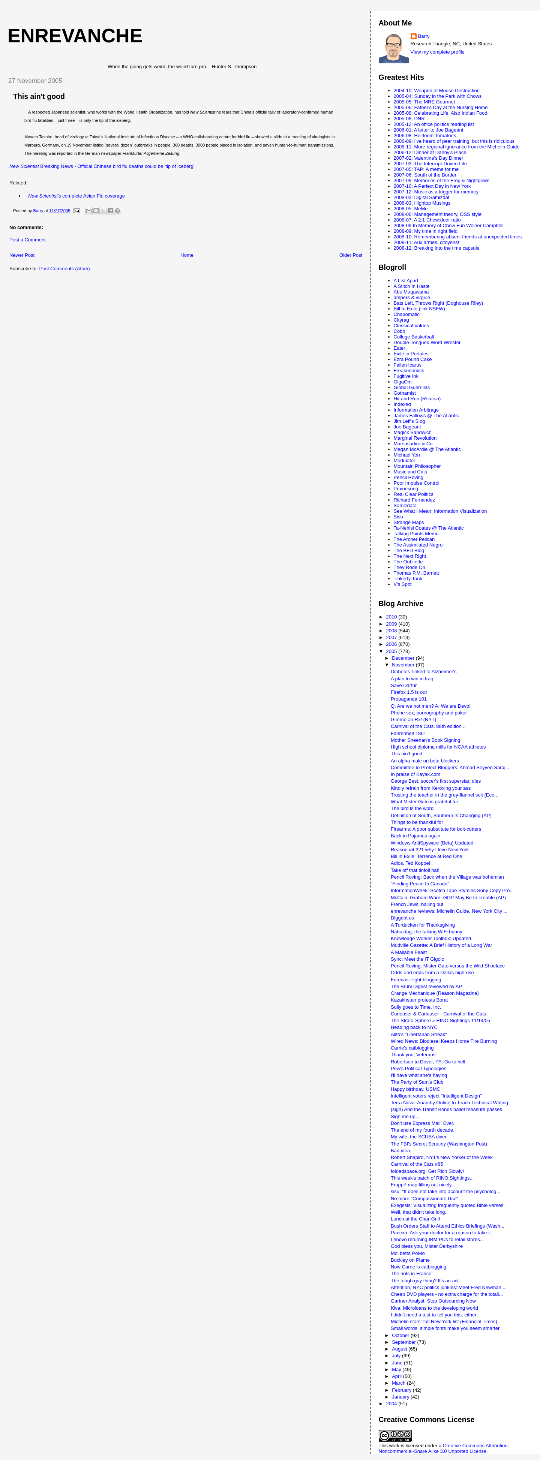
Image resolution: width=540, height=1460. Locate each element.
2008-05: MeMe (411, 208)
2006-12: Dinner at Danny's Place (430, 152)
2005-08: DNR (409, 118)
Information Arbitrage (416, 410)
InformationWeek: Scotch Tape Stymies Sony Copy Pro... (452, 890)
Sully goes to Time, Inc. (416, 1007)
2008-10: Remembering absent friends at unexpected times (458, 237)
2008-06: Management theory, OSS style (438, 214)
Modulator (405, 460)
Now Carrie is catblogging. (419, 1267)
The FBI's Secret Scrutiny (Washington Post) (439, 1144)
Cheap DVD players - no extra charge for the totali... (447, 1294)
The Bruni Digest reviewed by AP (426, 986)
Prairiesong (406, 488)
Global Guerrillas (412, 387)
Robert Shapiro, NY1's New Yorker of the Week (442, 1157)
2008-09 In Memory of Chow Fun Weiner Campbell (449, 225)
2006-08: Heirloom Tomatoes (425, 135)
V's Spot (403, 584)
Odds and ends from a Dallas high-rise (432, 972)
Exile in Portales (411, 353)
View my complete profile (438, 52)
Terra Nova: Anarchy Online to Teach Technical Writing (449, 1102)
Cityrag (401, 320)
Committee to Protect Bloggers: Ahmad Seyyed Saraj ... (451, 767)
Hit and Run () (417, 398)
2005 (392, 651)
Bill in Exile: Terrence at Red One (426, 856)
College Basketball (414, 337)
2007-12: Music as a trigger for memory (436, 192)
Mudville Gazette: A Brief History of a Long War (441, 945)
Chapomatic (407, 314)
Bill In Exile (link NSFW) (419, 308)
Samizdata (405, 505)
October (401, 1335)
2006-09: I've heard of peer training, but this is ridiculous (454, 141)
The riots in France (411, 1273)
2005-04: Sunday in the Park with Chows (438, 96)
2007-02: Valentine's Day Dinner (429, 158)
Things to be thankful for (417, 822)
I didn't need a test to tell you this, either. (434, 1315)
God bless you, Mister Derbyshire (427, 1246)
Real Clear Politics (414, 494)
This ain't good (39, 96)
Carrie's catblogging (412, 1048)
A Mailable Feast (409, 952)
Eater (399, 348)
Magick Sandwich (413, 432)
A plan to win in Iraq (412, 678)
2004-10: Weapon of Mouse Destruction (437, 90)
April (397, 1376)
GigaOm (403, 382)
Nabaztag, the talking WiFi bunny (426, 931)
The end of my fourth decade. (422, 1130)
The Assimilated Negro (418, 545)
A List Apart (406, 280)
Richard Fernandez (414, 500)
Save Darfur (404, 685)
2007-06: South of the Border (425, 175)
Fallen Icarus (408, 365)
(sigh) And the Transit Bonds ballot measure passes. (447, 1109)
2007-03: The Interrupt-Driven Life (430, 163)
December (404, 658)
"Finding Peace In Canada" (420, 883)
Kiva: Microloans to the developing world (434, 1308)
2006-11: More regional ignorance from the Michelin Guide (457, 147)
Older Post (350, 255)
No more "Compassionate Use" (424, 1198)
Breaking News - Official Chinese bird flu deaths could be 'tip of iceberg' (101, 166)
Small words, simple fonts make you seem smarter (445, 1328)
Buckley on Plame (410, 1260)
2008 (392, 630)
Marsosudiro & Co (413, 443)
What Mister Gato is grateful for (424, 801)
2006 (392, 644)
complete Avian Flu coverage (76, 196)
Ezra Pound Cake (413, 359)
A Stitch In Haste (412, 286)
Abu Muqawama (411, 292)
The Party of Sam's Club (417, 1082)
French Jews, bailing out (417, 904)
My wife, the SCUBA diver (419, 1137)
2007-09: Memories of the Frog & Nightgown (442, 180)
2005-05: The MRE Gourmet (424, 102)
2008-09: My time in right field (426, 231)
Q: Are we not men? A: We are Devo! (431, 706)
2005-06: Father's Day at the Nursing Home (441, 107)
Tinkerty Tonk (408, 578)
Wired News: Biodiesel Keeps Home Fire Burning (444, 1041)
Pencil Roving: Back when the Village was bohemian (447, 877)
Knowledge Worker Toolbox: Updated (431, 938)
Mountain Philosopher (417, 466)
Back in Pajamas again (415, 836)
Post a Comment (27, 240)
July (397, 1355)
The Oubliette (408, 562)
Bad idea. (401, 1150)
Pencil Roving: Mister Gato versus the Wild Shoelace (448, 966)
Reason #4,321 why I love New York (430, 849)
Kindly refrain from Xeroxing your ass (431, 788)
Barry (424, 36)
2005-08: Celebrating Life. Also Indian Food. (441, 113)
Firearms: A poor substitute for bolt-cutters (436, 829)
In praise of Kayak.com (415, 774)
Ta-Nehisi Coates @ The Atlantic (429, 528)
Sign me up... (405, 1116)
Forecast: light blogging (416, 979)
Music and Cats (411, 472)
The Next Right (410, 556)
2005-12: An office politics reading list (434, 124)
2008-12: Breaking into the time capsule (437, 248)
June (398, 1363)
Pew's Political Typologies (418, 1068)
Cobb (399, 331)
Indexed (402, 404)
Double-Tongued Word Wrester (427, 342)
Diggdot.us (402, 918)
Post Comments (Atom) (64, 268)
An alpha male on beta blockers (425, 761)
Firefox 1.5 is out (409, 692)
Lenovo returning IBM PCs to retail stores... (437, 1239)
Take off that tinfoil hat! (415, 870)
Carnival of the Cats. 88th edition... (428, 726)
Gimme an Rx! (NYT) (413, 719)
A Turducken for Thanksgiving (423, 925)
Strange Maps (409, 522)
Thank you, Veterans (413, 1054)
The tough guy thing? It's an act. (425, 1280)
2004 (392, 1403)
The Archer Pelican (414, 539)
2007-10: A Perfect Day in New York (432, 186)
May (397, 1369)
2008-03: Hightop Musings (422, 203)
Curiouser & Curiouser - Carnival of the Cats (438, 1014)
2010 (392, 617)
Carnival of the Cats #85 (417, 1164)
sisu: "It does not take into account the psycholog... (445, 1191)
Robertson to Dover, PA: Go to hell (428, 1062)
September (404, 1342)
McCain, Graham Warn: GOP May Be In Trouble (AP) (448, 897)
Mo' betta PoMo (408, 1253)
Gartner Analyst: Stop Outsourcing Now (433, 1301)
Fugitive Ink (406, 376)
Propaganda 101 (409, 699)
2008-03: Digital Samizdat (422, 197)
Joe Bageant (407, 427)
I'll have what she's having (419, 1075)
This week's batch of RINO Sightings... (432, 1178)
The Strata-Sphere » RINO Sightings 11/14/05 (440, 1020)
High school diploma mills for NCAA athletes (438, 747)
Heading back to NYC (414, 1027)
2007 (392, 637)
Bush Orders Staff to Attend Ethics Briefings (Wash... (447, 1226)
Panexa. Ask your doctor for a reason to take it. (441, 1232)
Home (187, 255)
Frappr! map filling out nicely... (423, 1184)
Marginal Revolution (415, 438)
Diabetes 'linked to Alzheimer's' (424, 671)
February (402, 1390)
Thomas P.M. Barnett (416, 573)
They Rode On (410, 567)
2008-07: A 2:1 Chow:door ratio (427, 220)
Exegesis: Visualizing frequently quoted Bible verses (447, 1205)
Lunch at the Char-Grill (415, 1219)
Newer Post (21, 255)
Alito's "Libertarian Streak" (419, 1034)
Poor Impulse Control (417, 483)
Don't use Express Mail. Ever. (422, 1123)
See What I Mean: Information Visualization (440, 511)
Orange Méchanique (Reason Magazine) (435, 993)
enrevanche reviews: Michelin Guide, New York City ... (449, 911)
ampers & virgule (412, 297)
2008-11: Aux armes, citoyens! (426, 242)
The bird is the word (412, 808)
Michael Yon (407, 455)
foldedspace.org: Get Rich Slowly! (427, 1171)
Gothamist (405, 393)
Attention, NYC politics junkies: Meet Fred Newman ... (449, 1287)
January (401, 1397)
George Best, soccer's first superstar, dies (436, 781)
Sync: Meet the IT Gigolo (417, 959)
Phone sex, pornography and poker (429, 713)
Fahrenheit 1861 (408, 733)
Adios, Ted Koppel (410, 863)
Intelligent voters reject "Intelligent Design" (436, 1096)
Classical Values (411, 325)
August (400, 1349)
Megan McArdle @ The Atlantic (427, 449)
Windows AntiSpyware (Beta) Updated (432, 843)
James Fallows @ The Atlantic (426, 415)
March (399, 1383)
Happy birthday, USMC (415, 1089)
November (404, 665)
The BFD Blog (409, 550)
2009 (392, 624)
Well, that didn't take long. (418, 1212)
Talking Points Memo (416, 533)
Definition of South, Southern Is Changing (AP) (441, 815)
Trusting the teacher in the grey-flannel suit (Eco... (444, 795)
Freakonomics (409, 370)
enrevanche (75, 35)
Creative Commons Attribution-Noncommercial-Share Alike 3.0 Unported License (444, 1448)
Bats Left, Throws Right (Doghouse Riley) (438, 303)
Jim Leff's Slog (409, 421)
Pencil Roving (409, 477)
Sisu (398, 517)
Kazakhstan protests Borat (419, 1000)
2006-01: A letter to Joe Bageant (429, 130)
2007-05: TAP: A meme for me (426, 169)
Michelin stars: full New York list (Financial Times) (444, 1321)
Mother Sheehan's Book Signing (425, 740)
